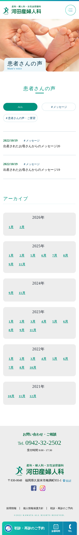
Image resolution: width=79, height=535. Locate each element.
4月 (43, 321)
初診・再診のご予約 (61, 508)
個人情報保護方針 (33, 508)
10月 (32, 367)
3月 (33, 321)
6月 (43, 255)
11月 (22, 264)
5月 (33, 255)
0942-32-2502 (43, 442)
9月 (11, 264)
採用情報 (11, 508)
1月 (11, 227)
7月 (54, 255)
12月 (32, 396)
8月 (65, 255)
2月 (22, 227)
